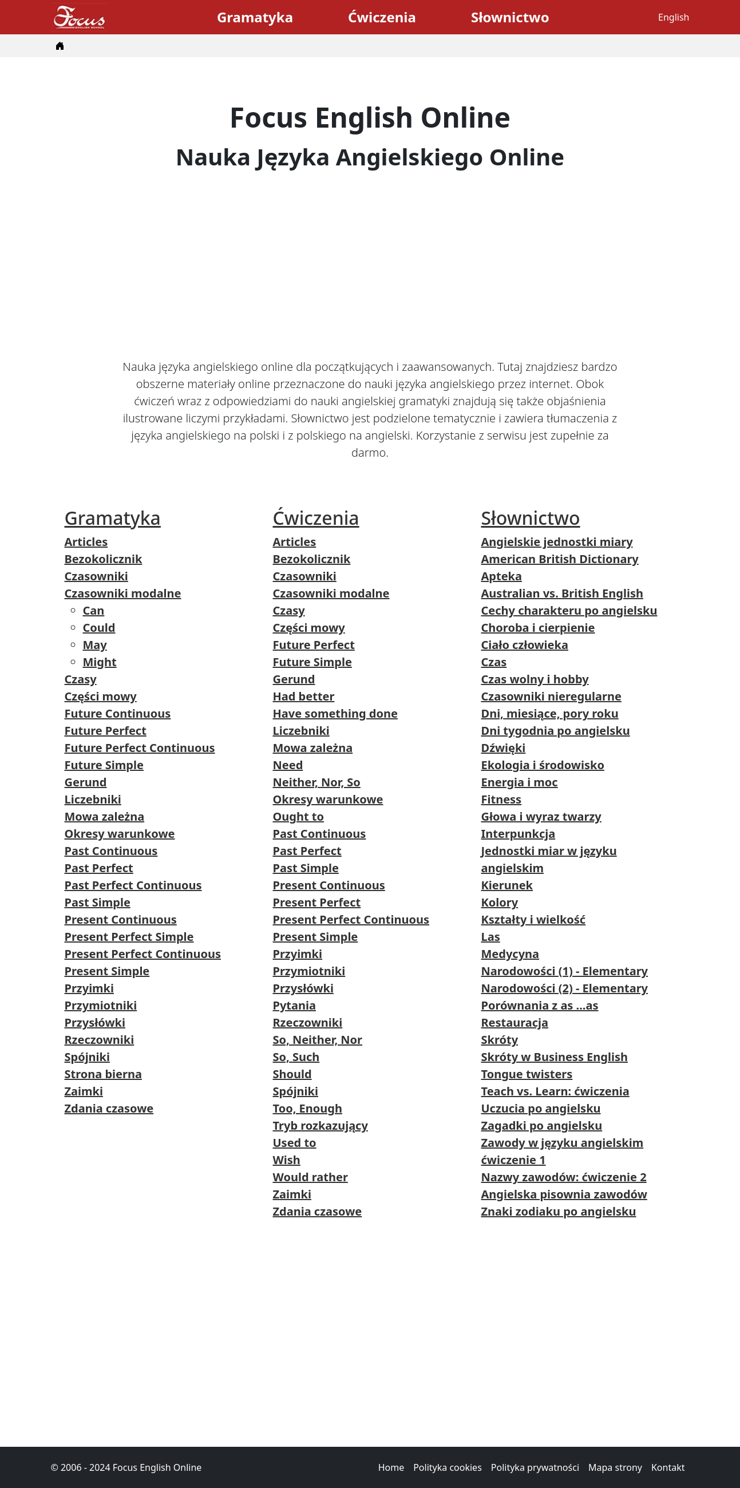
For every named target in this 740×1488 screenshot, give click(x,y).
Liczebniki (93, 799)
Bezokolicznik (104, 559)
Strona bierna (103, 1074)
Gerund (86, 782)
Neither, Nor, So (317, 782)
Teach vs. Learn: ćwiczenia (555, 1091)
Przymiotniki (101, 1005)
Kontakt (668, 1467)
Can (94, 610)
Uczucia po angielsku (541, 1108)
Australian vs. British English (562, 593)
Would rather (310, 1177)
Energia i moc (519, 782)
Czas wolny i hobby (535, 679)
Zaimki (84, 1091)
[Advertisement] (370, 264)
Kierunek (507, 885)
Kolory (500, 902)
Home (391, 1467)
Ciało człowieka (524, 644)
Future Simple (104, 765)
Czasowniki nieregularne (551, 696)
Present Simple (107, 971)
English (673, 17)
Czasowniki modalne (123, 593)
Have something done (335, 713)
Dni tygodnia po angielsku (555, 730)
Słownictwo (510, 16)
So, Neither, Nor (318, 1039)
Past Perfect (99, 868)
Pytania (294, 1005)
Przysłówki (95, 1022)
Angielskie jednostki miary (557, 541)
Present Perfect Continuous (143, 953)
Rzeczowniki (99, 1039)
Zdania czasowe (109, 1108)
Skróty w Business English (554, 1056)
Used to (294, 1142)
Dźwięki (503, 747)
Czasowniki (96, 576)
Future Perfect (106, 730)
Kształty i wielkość (533, 919)
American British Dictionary (560, 559)
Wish (286, 1160)
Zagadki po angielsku (542, 1125)
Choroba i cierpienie (538, 627)
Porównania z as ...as (540, 1005)
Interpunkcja (518, 833)
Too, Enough (307, 1108)
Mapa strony (615, 1467)
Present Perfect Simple (129, 936)
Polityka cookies (447, 1467)
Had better (304, 696)
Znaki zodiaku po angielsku (558, 1211)
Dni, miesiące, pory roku (550, 713)
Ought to (299, 816)
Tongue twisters (527, 1074)
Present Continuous (121, 919)
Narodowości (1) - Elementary (564, 971)
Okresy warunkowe (120, 833)
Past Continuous (111, 850)
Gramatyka (255, 16)
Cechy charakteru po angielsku (569, 610)
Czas (494, 662)
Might (100, 662)
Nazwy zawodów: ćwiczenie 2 (564, 1177)
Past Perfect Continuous (133, 885)
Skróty (500, 1039)
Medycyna (510, 953)
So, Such (296, 1056)
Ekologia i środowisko (542, 765)
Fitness (501, 799)
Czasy (81, 679)
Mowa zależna (105, 816)
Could (99, 627)
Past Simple (97, 902)
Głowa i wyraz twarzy (541, 816)
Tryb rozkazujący (320, 1125)
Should (292, 1074)
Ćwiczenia (382, 16)
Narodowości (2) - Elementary (564, 988)
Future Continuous (118, 713)
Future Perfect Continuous (140, 747)
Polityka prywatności (535, 1467)
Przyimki (89, 988)
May (95, 644)
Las (490, 936)
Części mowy (101, 696)
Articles (86, 541)
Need (288, 765)
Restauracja (515, 1022)
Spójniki (87, 1056)
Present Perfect (317, 902)
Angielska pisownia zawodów (564, 1194)
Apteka (501, 576)
